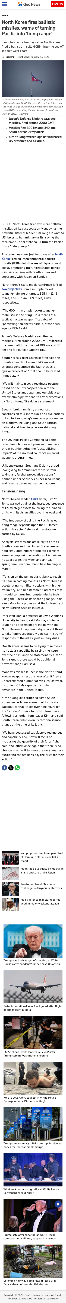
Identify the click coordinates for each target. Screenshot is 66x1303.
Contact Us (26, 1298)
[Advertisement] (33, 184)
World (5, 15)
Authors (38, 1298)
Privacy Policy (51, 1298)
